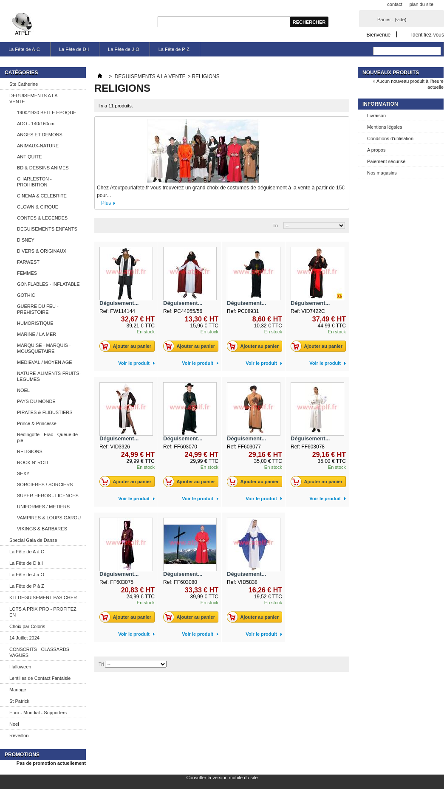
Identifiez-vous (427, 34)
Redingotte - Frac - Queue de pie (47, 437)
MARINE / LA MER (36, 334)
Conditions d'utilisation (390, 138)
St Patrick (19, 701)
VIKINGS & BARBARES (42, 528)
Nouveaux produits (390, 73)
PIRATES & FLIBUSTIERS (45, 412)
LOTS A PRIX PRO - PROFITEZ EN (42, 611)
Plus (106, 203)
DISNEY (25, 239)
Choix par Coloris (27, 626)
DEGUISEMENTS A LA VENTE (33, 98)
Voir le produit (134, 363)
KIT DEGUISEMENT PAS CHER (43, 597)
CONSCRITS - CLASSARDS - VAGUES (40, 652)
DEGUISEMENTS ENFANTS (47, 228)
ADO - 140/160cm (35, 123)
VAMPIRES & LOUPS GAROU (49, 517)
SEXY (23, 473)
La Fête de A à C (26, 551)
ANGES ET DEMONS (39, 134)
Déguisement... (119, 303)
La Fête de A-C (24, 49)
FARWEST (28, 262)
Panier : (391, 19)
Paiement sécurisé (386, 161)
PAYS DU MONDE (36, 401)
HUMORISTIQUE (35, 323)
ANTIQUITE (29, 156)
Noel (14, 724)
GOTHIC (26, 295)
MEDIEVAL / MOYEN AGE (44, 362)
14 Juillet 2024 (24, 637)
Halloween (20, 666)
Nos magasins (382, 172)
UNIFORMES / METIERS (43, 506)
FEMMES (27, 273)
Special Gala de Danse (33, 540)
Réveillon (18, 735)
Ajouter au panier (127, 346)
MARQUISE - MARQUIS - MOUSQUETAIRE (44, 348)
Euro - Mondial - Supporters (38, 712)
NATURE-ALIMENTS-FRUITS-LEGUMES (49, 376)
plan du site (421, 4)
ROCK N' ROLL (33, 462)
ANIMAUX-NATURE (38, 145)
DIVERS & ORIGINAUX (41, 251)
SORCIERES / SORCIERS (45, 484)
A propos (376, 149)
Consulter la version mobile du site (221, 777)
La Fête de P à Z (26, 586)
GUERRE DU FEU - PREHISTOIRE (38, 309)
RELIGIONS (29, 451)
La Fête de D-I (74, 49)
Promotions (22, 755)
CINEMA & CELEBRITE (42, 195)
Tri (275, 225)
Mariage (17, 689)
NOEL (23, 390)
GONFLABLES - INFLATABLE (48, 284)
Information (380, 104)
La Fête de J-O (123, 49)
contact (394, 4)
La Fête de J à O (26, 574)
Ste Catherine (23, 84)
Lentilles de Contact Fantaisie (40, 678)
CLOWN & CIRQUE (37, 206)
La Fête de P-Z (173, 49)
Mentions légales (384, 127)
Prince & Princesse (37, 423)
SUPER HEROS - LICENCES (48, 495)
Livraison (376, 115)
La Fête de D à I (26, 563)
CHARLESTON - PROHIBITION (34, 181)
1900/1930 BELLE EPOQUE (46, 112)
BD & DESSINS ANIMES (43, 167)
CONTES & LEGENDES (42, 217)
